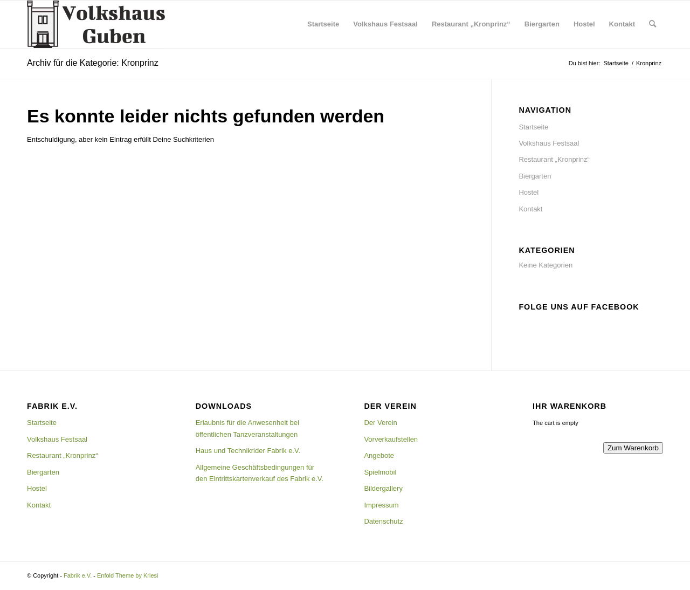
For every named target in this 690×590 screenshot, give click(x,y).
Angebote (379, 455)
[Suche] (652, 24)
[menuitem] (323, 24)
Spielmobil (380, 472)
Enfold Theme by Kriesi (127, 575)
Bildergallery (383, 488)
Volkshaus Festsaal (549, 143)
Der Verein (380, 423)
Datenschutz (383, 521)
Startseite (533, 127)
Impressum (381, 505)
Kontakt (530, 209)
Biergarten (535, 176)
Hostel (529, 192)
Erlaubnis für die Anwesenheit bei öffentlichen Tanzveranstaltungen (247, 428)
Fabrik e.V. (78, 575)
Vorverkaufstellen (391, 439)
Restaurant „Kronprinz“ (554, 159)
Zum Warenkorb (633, 448)
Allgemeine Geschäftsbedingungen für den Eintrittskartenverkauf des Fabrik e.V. (259, 473)
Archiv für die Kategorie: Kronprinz (92, 62)
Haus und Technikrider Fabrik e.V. (248, 451)
